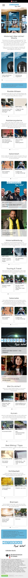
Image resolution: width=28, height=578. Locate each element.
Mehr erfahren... (19, 575)
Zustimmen (4, 575)
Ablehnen (11, 575)
